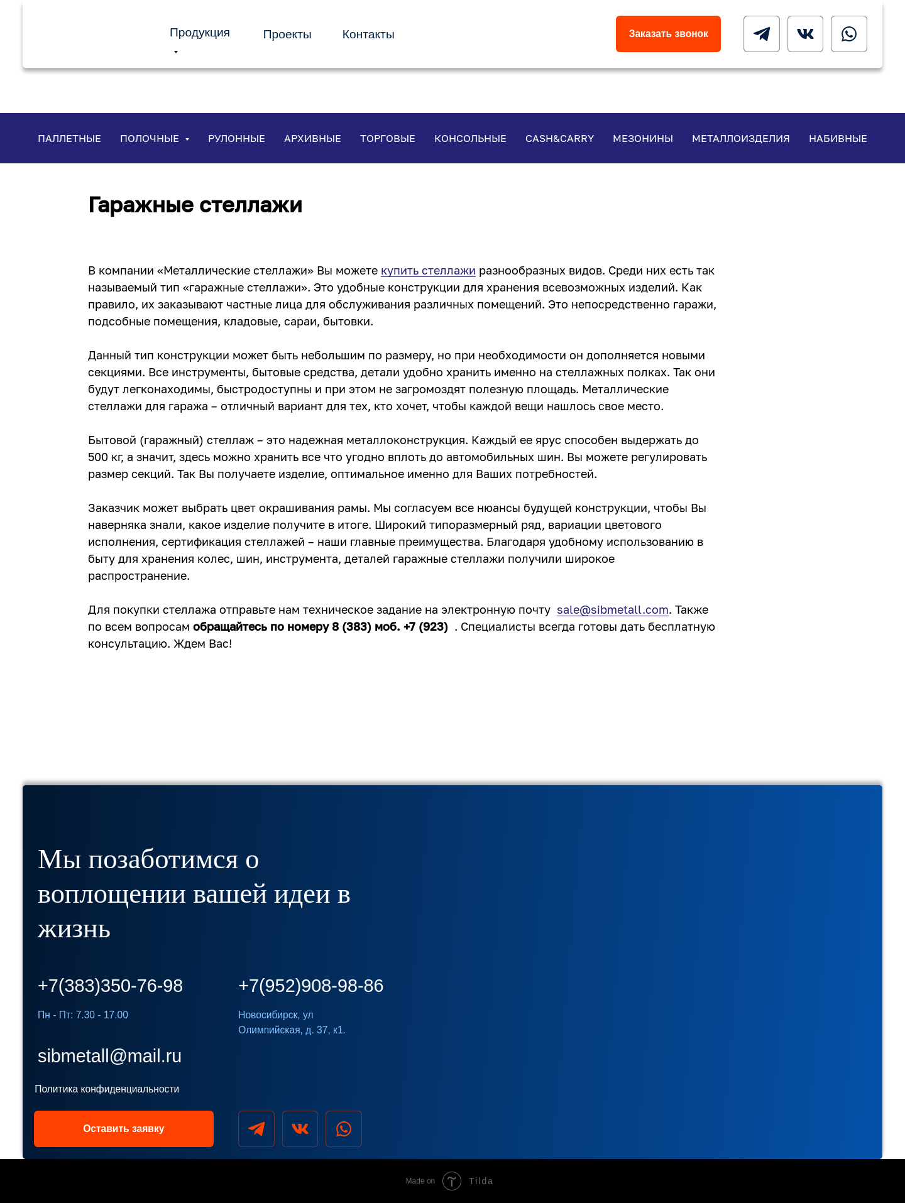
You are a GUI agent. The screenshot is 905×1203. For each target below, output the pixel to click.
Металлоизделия (741, 138)
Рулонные (236, 138)
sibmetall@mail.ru (110, 1056)
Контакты (369, 34)
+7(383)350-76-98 (110, 986)
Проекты (287, 34)
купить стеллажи (428, 270)
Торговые (387, 138)
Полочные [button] (151, 138)
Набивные (838, 138)
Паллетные (69, 138)
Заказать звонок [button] (668, 33)
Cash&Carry (559, 138)
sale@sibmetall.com (613, 609)
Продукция (200, 32)
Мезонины (643, 138)
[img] (87, 33)
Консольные (470, 138)
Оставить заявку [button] (123, 1128)
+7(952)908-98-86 (310, 986)
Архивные (312, 138)
